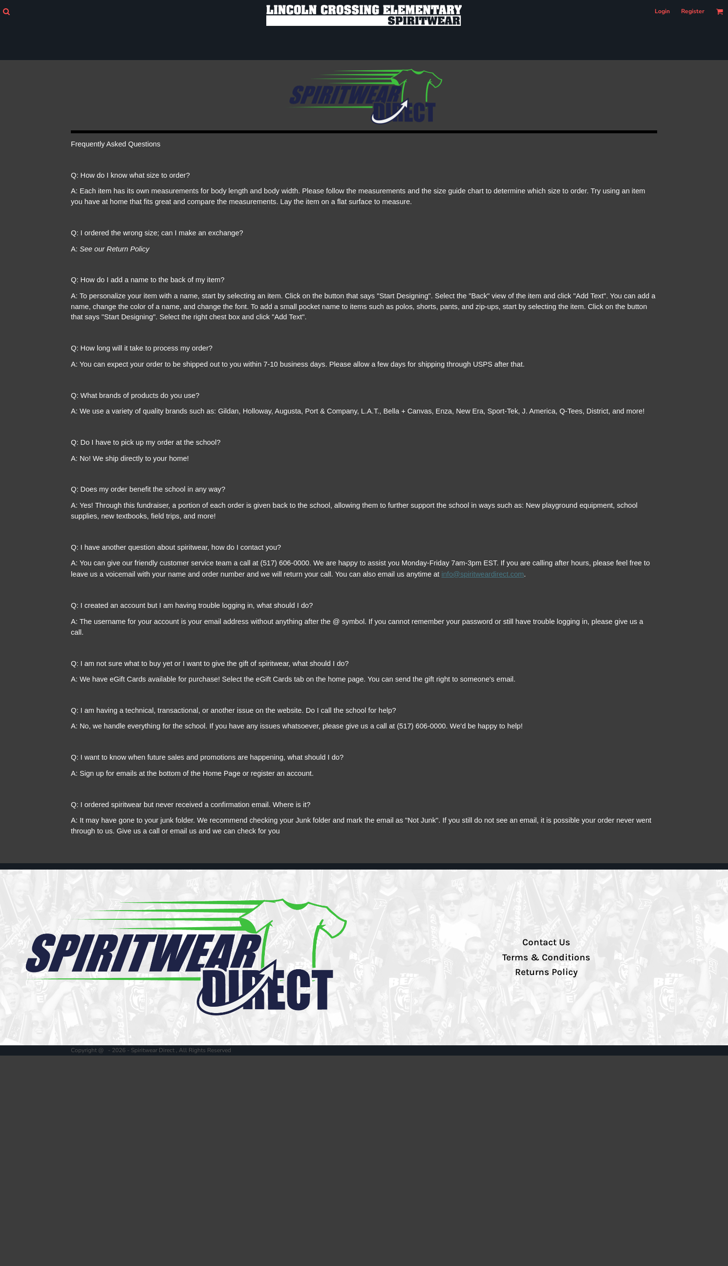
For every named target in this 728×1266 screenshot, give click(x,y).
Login (662, 11)
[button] (6, 11)
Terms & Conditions (546, 957)
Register (693, 11)
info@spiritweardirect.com (482, 574)
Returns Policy (546, 972)
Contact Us (546, 942)
